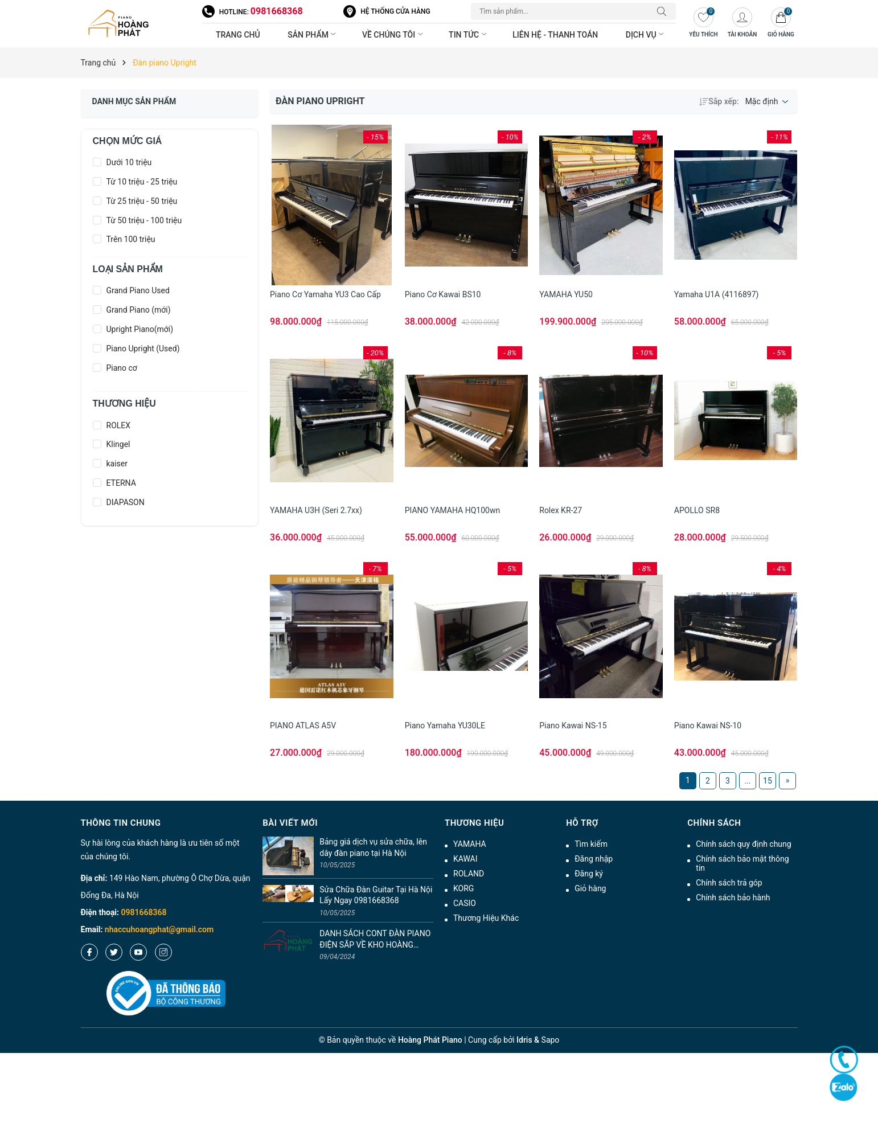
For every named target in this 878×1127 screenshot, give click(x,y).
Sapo (550, 1039)
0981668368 (277, 11)
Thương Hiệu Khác (486, 918)
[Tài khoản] (741, 23)
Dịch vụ (646, 34)
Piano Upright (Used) (143, 348)
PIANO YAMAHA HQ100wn (452, 510)
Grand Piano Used (138, 290)
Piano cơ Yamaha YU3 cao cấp (325, 294)
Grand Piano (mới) (138, 309)
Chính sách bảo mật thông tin (742, 863)
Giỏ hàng (590, 888)
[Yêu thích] (703, 23)
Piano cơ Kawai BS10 (443, 294)
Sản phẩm (313, 34)
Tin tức (469, 34)
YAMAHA (469, 844)
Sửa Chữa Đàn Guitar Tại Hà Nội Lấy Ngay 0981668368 (375, 895)
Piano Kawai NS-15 (572, 725)
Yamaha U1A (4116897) (716, 294)
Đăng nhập (594, 858)
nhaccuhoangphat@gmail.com (159, 929)
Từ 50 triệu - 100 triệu (144, 220)
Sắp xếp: (718, 101)
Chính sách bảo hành (733, 897)
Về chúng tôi (393, 34)
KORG (463, 888)
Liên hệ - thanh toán (555, 34)
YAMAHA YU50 (566, 294)
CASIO (464, 903)
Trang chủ (238, 34)
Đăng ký (589, 873)
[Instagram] (163, 952)
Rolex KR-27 (560, 510)
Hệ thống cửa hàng (395, 11)
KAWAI (465, 858)
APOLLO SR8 (697, 510)
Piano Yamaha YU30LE (445, 725)
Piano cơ (121, 367)
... (747, 780)
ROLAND (468, 873)
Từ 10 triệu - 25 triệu (142, 181)
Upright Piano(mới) (140, 329)
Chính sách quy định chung (743, 844)
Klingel (118, 444)
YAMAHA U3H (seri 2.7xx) (316, 510)
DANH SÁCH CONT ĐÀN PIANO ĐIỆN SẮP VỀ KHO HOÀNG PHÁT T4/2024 (374, 939)
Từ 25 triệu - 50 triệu (142, 201)
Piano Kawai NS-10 (707, 725)
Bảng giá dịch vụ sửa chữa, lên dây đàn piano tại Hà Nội (373, 847)
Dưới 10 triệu (129, 162)
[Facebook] (89, 952)
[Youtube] (138, 952)
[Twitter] (113, 952)
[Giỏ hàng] (780, 23)
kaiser (117, 463)
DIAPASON (125, 502)
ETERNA (121, 482)
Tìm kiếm (591, 844)
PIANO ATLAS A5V (303, 725)
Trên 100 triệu (130, 239)
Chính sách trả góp (729, 882)
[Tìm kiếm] (664, 11)
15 (767, 780)
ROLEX (118, 425)
